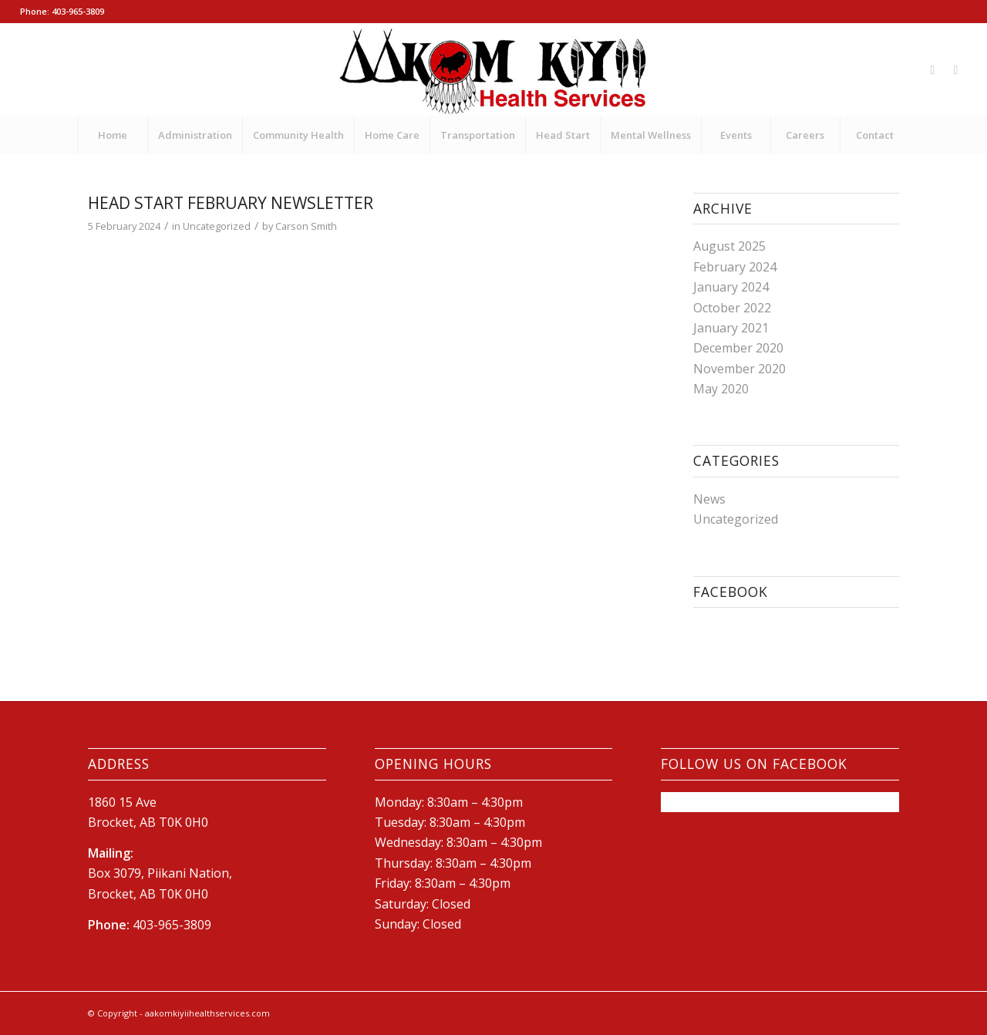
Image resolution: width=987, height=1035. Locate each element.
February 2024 (734, 266)
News (709, 499)
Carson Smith (306, 226)
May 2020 (721, 388)
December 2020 (738, 347)
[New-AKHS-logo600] (494, 69)
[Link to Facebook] (932, 69)
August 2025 (729, 246)
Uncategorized (217, 226)
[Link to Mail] (955, 69)
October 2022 (732, 307)
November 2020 (739, 368)
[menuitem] (112, 135)
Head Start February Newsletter (230, 203)
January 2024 (731, 286)
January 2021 (731, 327)
